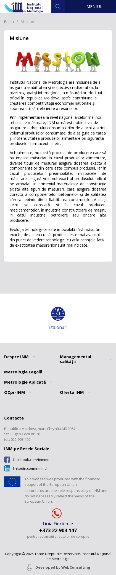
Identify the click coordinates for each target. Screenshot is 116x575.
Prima (9, 21)
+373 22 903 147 (58, 530)
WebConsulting (75, 567)
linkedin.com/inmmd (30, 468)
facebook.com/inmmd (31, 460)
